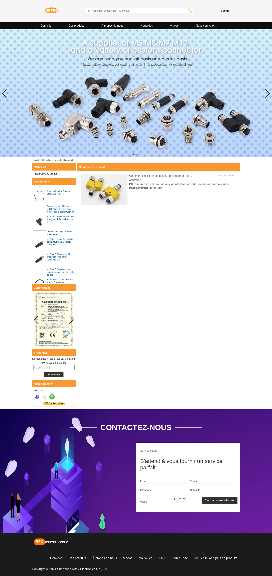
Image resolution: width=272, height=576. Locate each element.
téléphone (146, 489)
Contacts (195, 489)
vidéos (127, 558)
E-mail (193, 481)
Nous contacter (205, 25)
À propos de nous (112, 25)
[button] (133, 154)
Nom (143, 481)
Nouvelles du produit (46, 173)
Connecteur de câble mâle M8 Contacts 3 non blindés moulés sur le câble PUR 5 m (60, 209)
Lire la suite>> (156, 188)
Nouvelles (147, 25)
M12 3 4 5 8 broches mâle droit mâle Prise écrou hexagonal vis (59, 257)
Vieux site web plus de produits (215, 558)
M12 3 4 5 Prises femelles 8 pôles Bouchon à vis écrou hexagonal (60, 242)
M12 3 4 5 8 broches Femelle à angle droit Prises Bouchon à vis (60, 220)
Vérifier (144, 501)
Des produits (76, 25)
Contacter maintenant (54, 403)
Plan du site (180, 558)
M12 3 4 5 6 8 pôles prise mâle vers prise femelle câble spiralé (60, 272)
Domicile (46, 25)
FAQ (162, 558)
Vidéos (174, 25)
